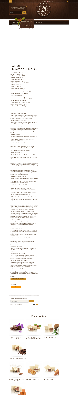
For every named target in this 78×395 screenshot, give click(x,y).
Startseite (10, 23)
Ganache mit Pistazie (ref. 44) (53, 198)
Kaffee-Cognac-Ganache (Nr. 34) (54, 158)
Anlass (32, 20)
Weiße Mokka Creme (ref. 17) (53, 109)
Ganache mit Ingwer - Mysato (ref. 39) (55, 177)
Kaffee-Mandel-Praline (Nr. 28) (54, 148)
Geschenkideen (24, 20)
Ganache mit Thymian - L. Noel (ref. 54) (56, 218)
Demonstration (17, 1)
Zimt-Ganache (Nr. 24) (52, 130)
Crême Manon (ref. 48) (52, 207)
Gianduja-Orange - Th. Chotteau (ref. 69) (56, 243)
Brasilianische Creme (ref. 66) (53, 235)
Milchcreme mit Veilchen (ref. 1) (54, 77)
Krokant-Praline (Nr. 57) (52, 227)
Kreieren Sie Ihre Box (64, 19)
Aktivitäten (38, 20)
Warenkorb (63, 8)
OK (24, 13)
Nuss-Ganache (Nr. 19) (52, 120)
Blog (30, 1)
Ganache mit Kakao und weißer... (15, 374)
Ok (66, 280)
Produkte (15, 20)
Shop (10, 1)
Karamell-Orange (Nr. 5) (52, 253)
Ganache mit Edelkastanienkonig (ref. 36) (56, 169)
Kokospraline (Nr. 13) (52, 93)
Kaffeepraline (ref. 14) (52, 101)
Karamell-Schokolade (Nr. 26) (53, 139)
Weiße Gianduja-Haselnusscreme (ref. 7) (56, 85)
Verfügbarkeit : (48, 268)
